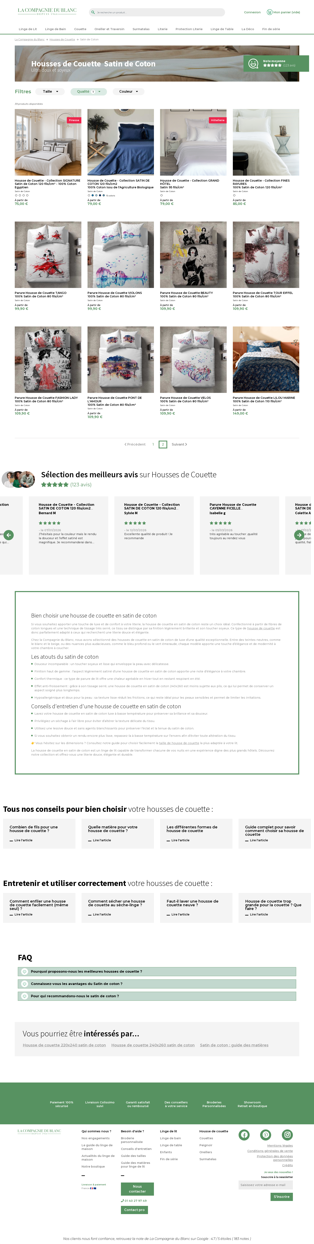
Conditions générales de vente (270, 1151)
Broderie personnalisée (132, 1140)
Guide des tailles (133, 1156)
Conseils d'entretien (136, 1149)
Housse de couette (213, 1131)
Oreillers (205, 1152)
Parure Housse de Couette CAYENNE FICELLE (233, 506)
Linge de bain (170, 1138)
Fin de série (169, 1159)
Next (299, 535)
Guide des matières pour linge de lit (135, 1164)
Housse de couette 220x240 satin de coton (64, 1045)
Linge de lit (168, 1131)
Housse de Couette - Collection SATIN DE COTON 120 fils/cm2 (66, 506)
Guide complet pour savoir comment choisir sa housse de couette (274, 831)
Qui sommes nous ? (96, 1131)
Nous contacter (137, 1189)
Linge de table (171, 1145)
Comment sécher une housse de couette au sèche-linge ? (116, 903)
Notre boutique (93, 1166)
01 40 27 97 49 (134, 1201)
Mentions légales (280, 1145)
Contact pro (134, 1210)
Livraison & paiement (98, 1186)
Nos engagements (96, 1138)
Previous (8, 535)
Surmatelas (207, 1159)
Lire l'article (23, 840)
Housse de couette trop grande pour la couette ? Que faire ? (273, 905)
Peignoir (205, 1145)
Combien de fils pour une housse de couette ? (34, 829)
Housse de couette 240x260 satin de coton (153, 1045)
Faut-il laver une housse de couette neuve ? (192, 903)
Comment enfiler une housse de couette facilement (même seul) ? (39, 905)
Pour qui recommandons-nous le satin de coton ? (75, 996)
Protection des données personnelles (275, 1158)
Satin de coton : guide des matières (234, 1045)
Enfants (166, 1152)
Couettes (206, 1138)
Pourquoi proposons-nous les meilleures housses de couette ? (86, 971)
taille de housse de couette (179, 743)
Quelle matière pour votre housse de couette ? (113, 829)
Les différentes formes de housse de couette (192, 829)
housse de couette (261, 628)
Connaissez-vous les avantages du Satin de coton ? (76, 984)
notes (242, 1239)
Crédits (287, 1165)
